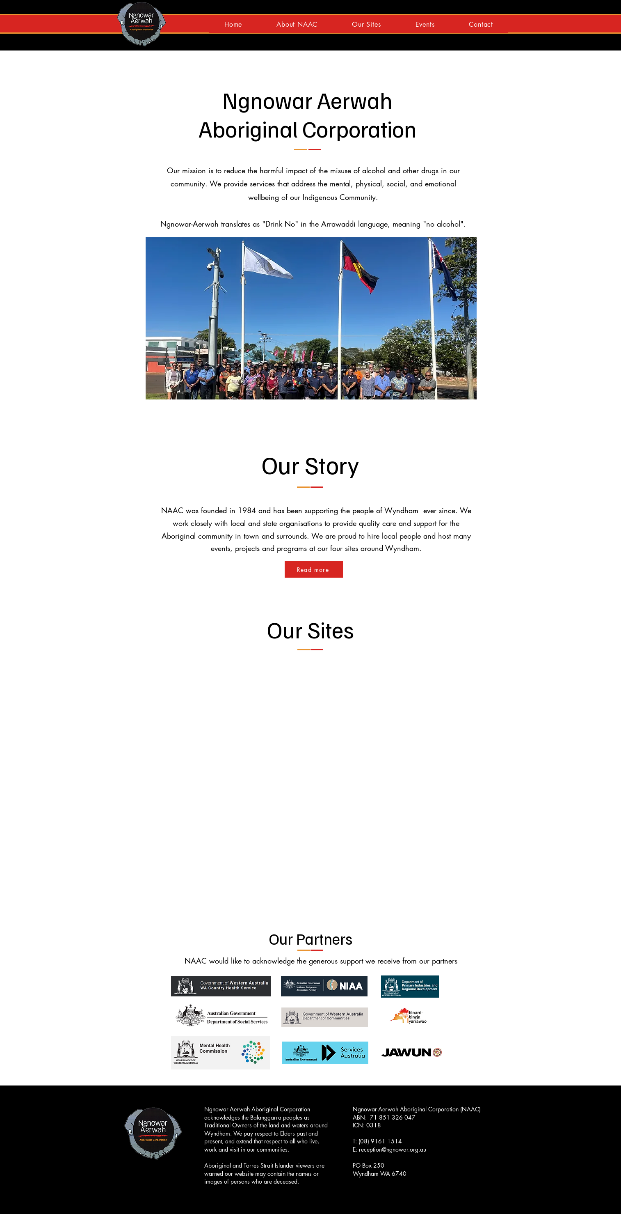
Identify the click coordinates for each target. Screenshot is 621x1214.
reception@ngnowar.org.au (392, 1149)
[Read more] (314, 569)
